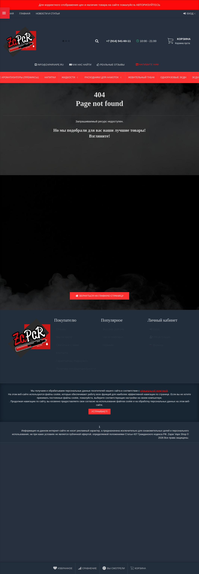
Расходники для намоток (103, 77)
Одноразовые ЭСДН (173, 77)
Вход (189, 13)
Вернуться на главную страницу (100, 296)
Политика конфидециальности (76, 371)
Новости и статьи (48, 13)
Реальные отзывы (111, 64)
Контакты (62, 355)
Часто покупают (113, 339)
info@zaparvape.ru (49, 64)
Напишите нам (147, 64)
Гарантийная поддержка (72, 363)
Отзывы (61, 332)
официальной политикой (153, 391)
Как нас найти (80, 64)
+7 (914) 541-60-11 (116, 41)
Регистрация (160, 339)
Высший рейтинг (113, 332)
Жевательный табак (141, 77)
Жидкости (70, 77)
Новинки (108, 347)
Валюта (156, 348)
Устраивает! (99, 412)
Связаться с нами (67, 347)
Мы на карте (64, 339)
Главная (24, 13)
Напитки (50, 77)
